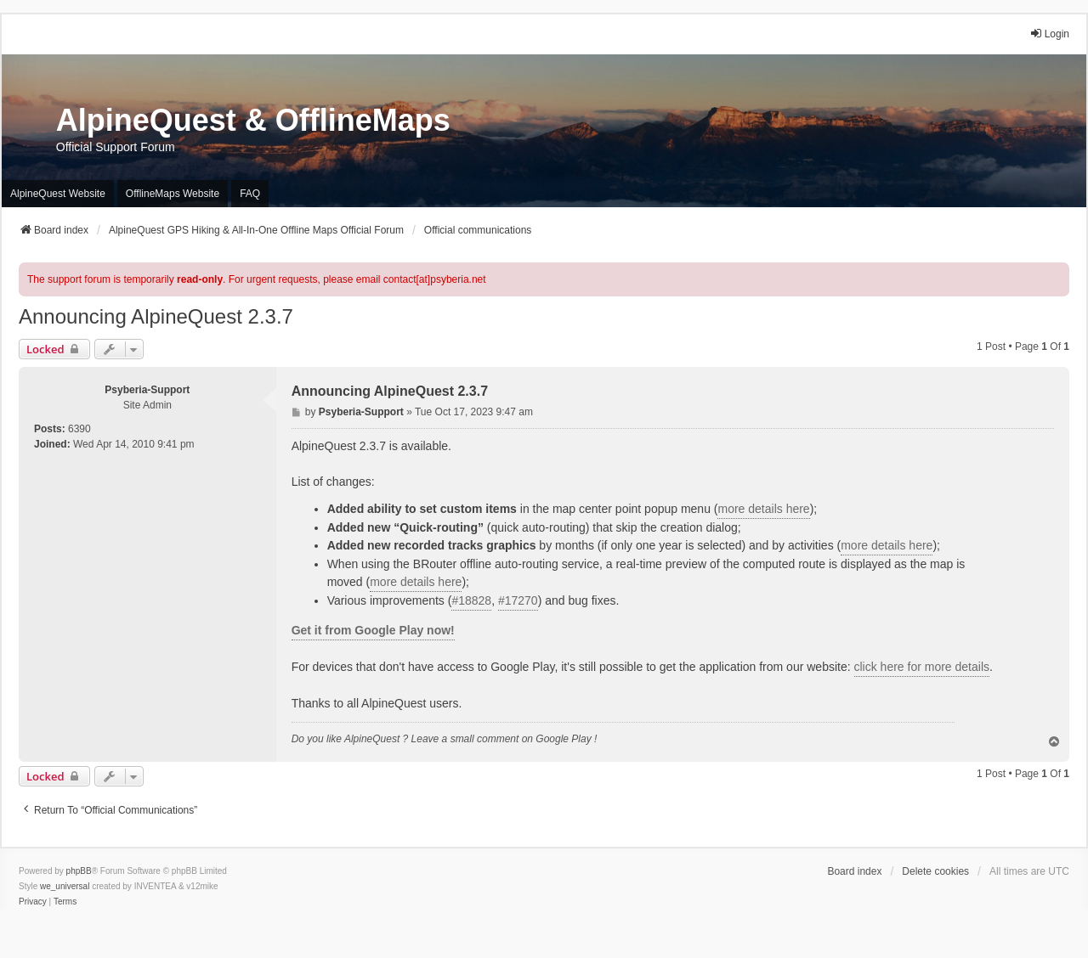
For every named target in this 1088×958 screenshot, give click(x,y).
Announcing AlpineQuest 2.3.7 (156, 316)
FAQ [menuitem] (250, 194)
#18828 (471, 600)
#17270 (518, 600)
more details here (763, 509)
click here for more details (922, 666)
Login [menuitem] (1049, 33)
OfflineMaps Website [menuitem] (172, 194)
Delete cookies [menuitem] (935, 871)
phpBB (79, 871)
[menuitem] (33, 902)
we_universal (64, 886)
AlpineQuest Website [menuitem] (57, 194)
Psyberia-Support (147, 390)
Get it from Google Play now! (373, 630)
